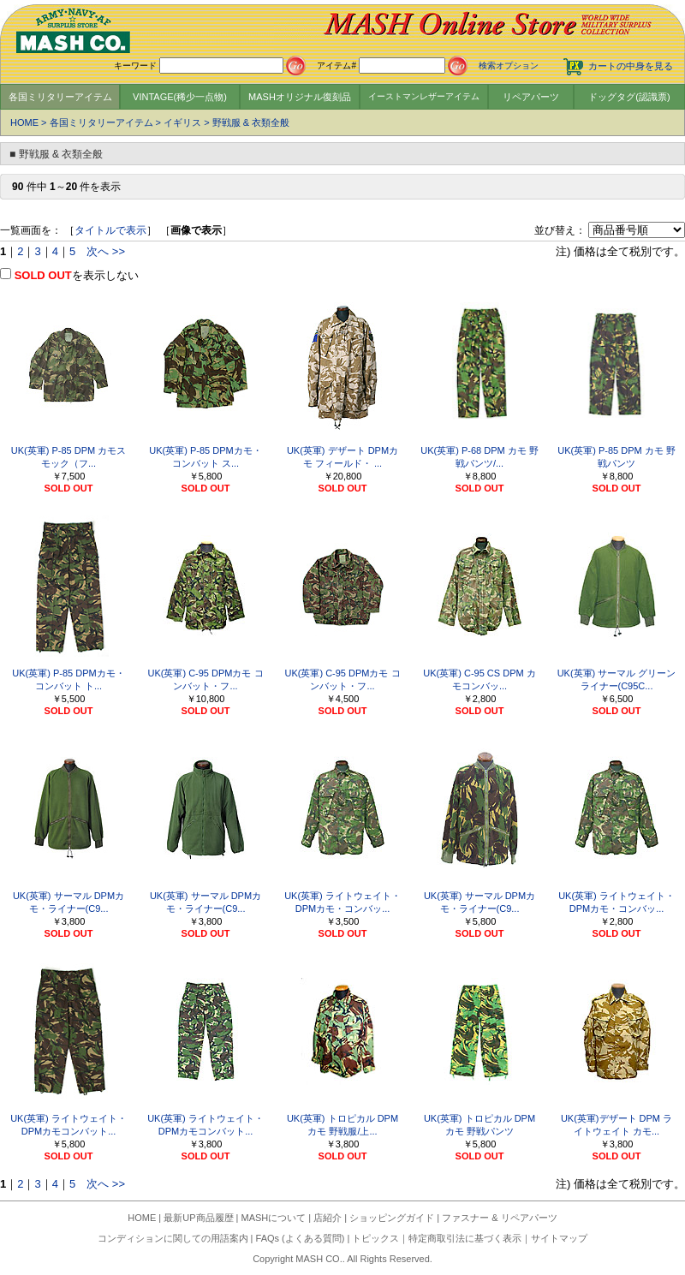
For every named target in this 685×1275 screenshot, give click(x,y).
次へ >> (105, 251)
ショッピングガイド (391, 1217)
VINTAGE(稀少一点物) (180, 97)
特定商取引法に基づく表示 (464, 1238)
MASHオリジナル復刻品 (299, 97)
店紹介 (327, 1217)
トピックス (375, 1238)
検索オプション (509, 65)
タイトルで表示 (110, 230)
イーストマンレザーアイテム (424, 96)
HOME (24, 122)
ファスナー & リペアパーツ (499, 1217)
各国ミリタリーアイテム (60, 97)
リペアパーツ (531, 97)
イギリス (182, 122)
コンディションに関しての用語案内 (173, 1238)
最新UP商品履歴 (198, 1217)
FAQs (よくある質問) (300, 1238)
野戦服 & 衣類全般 (250, 122)
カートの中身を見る (630, 66)
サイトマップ (559, 1238)
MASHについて (274, 1217)
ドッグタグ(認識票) (629, 97)
